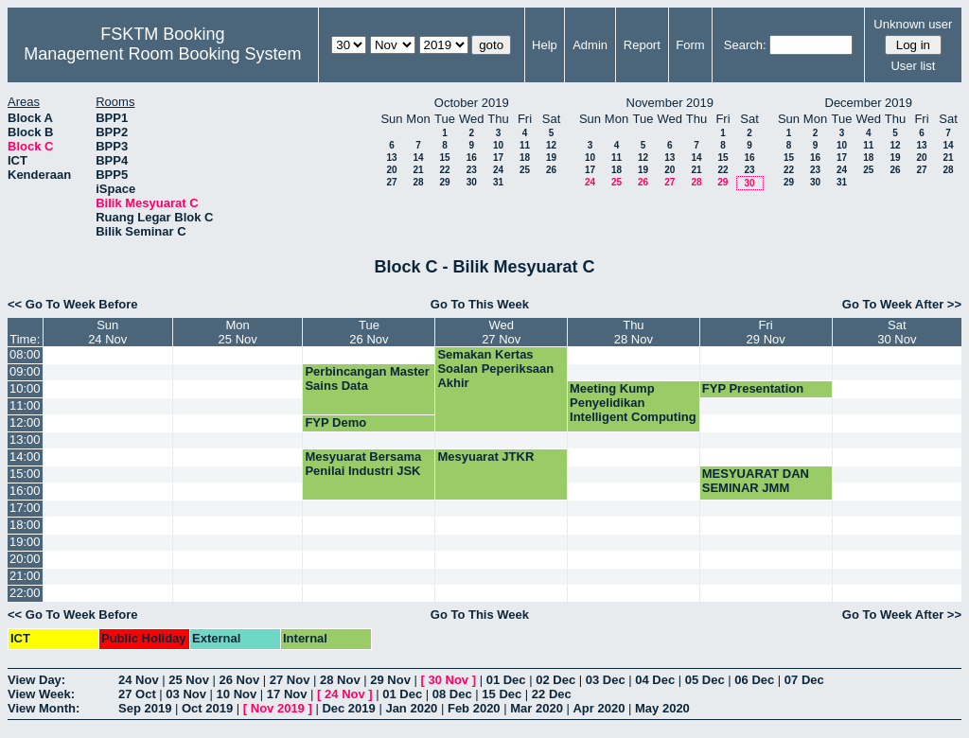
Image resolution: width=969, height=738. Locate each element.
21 (418, 170)
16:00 (25, 490)
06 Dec (754, 680)
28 (418, 182)
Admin (590, 45)
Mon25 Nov (238, 332)
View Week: (41, 694)
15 (444, 157)
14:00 (25, 456)
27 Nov (290, 680)
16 (472, 157)
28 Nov (340, 680)
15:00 (25, 473)
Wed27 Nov (501, 332)
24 (498, 170)
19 (551, 157)
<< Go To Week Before (73, 304)
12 (551, 145)
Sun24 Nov (107, 332)
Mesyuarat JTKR (485, 456)
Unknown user (912, 24)
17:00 (25, 508)
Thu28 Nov (633, 332)
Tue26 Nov (368, 332)
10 (498, 145)
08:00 (25, 354)
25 (525, 170)
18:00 (25, 525)
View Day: (36, 680)
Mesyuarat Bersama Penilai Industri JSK (363, 463)
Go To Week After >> (901, 304)
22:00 (25, 593)
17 (498, 157)
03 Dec (605, 680)
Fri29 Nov (766, 332)
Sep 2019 (144, 708)
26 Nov (240, 680)
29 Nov (390, 680)
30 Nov (448, 680)
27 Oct (137, 694)
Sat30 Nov (896, 332)
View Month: (43, 708)
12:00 (25, 422)
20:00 (25, 559)
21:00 (25, 576)
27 (391, 182)
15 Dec (501, 694)
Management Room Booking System (162, 53)
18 (525, 157)
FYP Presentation (752, 388)
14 (418, 157)
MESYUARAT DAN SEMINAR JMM (755, 480)
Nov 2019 (278, 708)
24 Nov (138, 680)
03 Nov (186, 694)
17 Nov (287, 694)
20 (391, 170)
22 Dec (552, 694)
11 (525, 145)
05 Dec (705, 680)
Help (544, 45)
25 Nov (188, 680)
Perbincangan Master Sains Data (367, 378)
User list (912, 66)
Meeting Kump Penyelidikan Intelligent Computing (633, 402)
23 (472, 170)
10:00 (25, 388)
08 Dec (452, 694)
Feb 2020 (474, 708)
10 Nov (237, 694)
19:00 (25, 542)
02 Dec (555, 680)
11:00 (25, 405)
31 (498, 182)
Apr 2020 (599, 708)
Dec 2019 (348, 708)
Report (642, 45)
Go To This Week (480, 304)
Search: (745, 45)
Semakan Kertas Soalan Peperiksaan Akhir (495, 368)
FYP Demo (335, 422)
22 (444, 170)
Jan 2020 (411, 708)
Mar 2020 (536, 708)
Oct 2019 (207, 708)
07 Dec (804, 680)
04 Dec (655, 680)
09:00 (25, 371)
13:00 (25, 439)
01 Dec (506, 680)
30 (472, 182)
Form (690, 45)
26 (551, 170)
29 (444, 182)
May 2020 (662, 708)
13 (391, 157)
